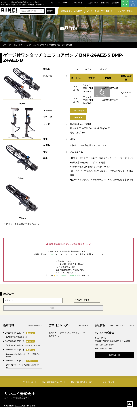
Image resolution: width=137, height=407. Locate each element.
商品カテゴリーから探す (71, 11)
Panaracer (78, 118)
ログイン (133, 3)
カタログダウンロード (59, 2)
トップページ (6, 45)
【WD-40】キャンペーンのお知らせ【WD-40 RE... (23, 361)
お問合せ (115, 2)
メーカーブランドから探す (98, 11)
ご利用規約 (30, 377)
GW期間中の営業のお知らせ (18, 329)
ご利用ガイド (77, 2)
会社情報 (105, 2)
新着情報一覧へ (34, 318)
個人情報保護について (52, 377)
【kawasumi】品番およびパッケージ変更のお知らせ (23, 350)
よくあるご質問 (91, 2)
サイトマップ (105, 377)
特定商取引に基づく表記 (81, 377)
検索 (50, 11)
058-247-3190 (107, 337)
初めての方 (125, 3)
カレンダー (82, 318)
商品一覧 (17, 45)
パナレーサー (78, 110)
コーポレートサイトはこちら (120, 318)
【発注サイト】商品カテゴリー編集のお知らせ (23, 339)
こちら (69, 325)
